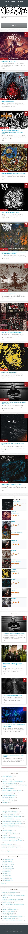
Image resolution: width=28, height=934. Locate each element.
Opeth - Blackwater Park (7, 788)
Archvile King (14, 531)
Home (7, 1)
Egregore (13, 579)
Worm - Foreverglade (7, 799)
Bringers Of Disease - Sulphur (9, 825)
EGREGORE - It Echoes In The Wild (11, 484)
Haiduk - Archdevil (6, 902)
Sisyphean (13, 550)
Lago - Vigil (4, 835)
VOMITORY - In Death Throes (9, 62)
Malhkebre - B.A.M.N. (7, 830)
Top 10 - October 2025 (7, 866)
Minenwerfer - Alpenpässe (8, 800)
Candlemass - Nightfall (7, 793)
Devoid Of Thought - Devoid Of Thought (11, 813)
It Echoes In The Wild (15, 581)
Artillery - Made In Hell (7, 844)
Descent (13, 542)
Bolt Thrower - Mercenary (8, 797)
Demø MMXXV (14, 571)
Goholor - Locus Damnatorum (9, 837)
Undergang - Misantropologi (8, 795)
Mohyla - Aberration (6, 894)
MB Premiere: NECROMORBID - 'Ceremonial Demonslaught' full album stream (12, 132)
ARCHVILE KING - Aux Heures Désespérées (13, 173)
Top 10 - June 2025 (6, 873)
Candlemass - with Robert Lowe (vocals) (14, 633)
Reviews (20, 1)
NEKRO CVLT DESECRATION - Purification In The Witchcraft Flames (13, 252)
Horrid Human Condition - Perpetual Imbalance (13, 904)
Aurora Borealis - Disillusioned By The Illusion (12, 820)
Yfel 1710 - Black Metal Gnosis (9, 783)
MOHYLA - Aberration (7, 101)
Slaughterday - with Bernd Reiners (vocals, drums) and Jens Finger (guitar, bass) (13, 665)
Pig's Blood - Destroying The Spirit (9, 811)
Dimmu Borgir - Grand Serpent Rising (10, 847)
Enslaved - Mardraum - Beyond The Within (11, 790)
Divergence (13, 552)
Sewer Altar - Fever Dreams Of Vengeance (11, 821)
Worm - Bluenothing (6, 779)
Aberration (13, 523)
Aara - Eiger (5, 802)
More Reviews (4, 609)
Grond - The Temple (6, 832)
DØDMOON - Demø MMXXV (9, 372)
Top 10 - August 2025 (7, 870)
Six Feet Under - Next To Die (8, 814)
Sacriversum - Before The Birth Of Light (11, 839)
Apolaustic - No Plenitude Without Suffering (12, 916)
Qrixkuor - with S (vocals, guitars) (12, 695)
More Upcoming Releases (7, 851)
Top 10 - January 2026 (7, 861)
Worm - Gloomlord (6, 778)
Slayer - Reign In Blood (7, 776)
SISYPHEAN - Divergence (8, 293)
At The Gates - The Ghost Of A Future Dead (12, 823)
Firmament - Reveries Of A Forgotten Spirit (11, 816)
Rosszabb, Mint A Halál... (16, 561)
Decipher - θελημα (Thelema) (8, 915)
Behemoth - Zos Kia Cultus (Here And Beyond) (12, 781)
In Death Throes (14, 513)
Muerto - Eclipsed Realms (8, 911)
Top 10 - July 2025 (6, 871)
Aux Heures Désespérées (16, 532)
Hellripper (13, 598)
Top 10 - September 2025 (8, 868)
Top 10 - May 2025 (6, 875)
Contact (19, 5)
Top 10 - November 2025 (8, 864)
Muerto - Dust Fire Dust (7, 913)
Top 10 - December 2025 (8, 863)
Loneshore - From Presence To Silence (11, 901)
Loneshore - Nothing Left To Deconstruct (11, 899)
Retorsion (13, 560)
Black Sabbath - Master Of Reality (9, 792)
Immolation (14, 540)
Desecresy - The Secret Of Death (9, 846)
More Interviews (5, 768)
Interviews (9, 5)
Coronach (13, 600)
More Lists (3, 883)
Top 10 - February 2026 (7, 859)
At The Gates (16, 501)
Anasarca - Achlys (6, 908)
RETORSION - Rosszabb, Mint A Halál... (12, 332)
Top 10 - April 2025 (6, 877)
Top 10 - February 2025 (7, 880)
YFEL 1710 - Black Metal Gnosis (10, 212)
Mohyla (13, 521)
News (13, 1)
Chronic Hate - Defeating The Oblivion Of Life (12, 840)
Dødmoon (13, 569)
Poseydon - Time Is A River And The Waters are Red (13, 826)
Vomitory (13, 511)
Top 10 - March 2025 (7, 878)
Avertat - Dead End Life (7, 818)
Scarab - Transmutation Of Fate (9, 833)
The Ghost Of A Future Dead (19, 503)
